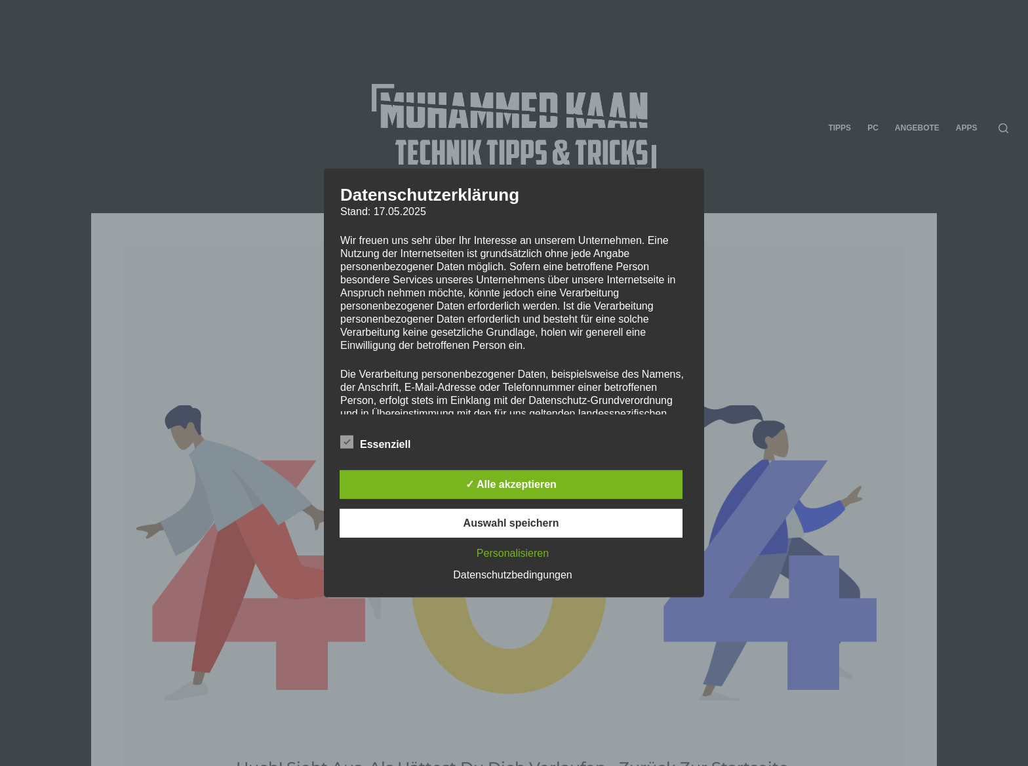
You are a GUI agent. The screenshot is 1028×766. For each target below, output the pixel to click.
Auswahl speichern (511, 523)
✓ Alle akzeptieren (511, 484)
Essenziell (375, 442)
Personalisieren (513, 553)
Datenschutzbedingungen (512, 574)
